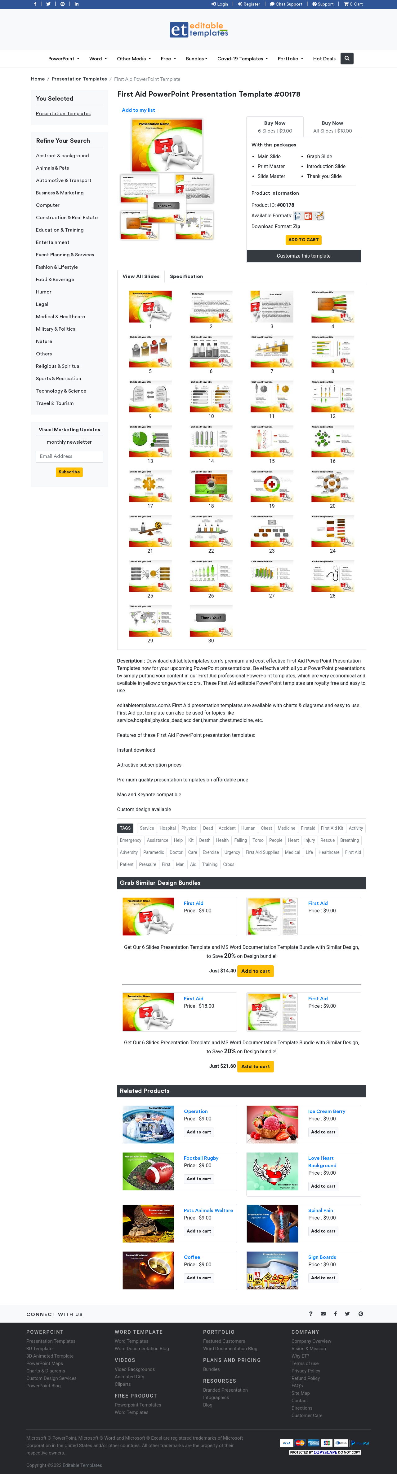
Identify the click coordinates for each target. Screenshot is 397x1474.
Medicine (286, 828)
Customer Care (307, 1415)
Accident (227, 828)
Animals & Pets (52, 168)
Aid (193, 864)
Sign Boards (322, 1257)
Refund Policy (306, 1378)
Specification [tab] (186, 276)
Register (249, 4)
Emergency (130, 840)
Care (192, 852)
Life (309, 852)
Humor (43, 291)
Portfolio (289, 58)
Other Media (132, 58)
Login (220, 4)
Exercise (211, 852)
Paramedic (153, 852)
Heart (293, 840)
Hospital (168, 828)
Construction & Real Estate (67, 217)
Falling (240, 840)
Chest (266, 828)
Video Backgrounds (135, 1369)
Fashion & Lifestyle (57, 267)
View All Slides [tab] (141, 276)
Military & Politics (55, 329)
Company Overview (311, 1341)
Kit (191, 840)
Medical (292, 852)
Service (147, 828)
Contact (300, 1400)
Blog (207, 1405)
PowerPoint (62, 58)
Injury (310, 840)
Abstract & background (62, 155)
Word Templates (132, 1341)
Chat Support (286, 4)
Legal (42, 304)
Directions (302, 1408)
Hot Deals (324, 58)
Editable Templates (82, 1465)
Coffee (192, 1257)
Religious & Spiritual (58, 366)
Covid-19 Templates (240, 58)
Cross (228, 864)
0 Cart (353, 4)
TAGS (125, 828)
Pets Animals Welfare (208, 1210)
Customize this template (304, 256)
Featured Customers (224, 1341)
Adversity (129, 852)
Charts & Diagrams (45, 1371)
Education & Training (60, 230)
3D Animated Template (50, 1356)
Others (44, 353)
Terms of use (305, 1363)
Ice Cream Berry (327, 1111)
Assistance (157, 840)
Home (38, 78)
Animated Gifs (129, 1377)
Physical (189, 828)
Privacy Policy (306, 1371)
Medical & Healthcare (60, 316)
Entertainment (52, 242)
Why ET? (300, 1356)
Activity (356, 828)
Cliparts (123, 1384)
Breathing (349, 840)
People (276, 840)
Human (248, 828)
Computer (48, 205)
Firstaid (308, 828)
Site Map (301, 1393)
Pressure (147, 864)
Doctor (176, 852)
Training (209, 864)
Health (222, 840)
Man (180, 864)
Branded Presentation (225, 1390)
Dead (208, 828)
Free (166, 58)
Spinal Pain (320, 1210)
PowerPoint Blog (43, 1386)
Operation (196, 1111)
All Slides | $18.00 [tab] (332, 127)
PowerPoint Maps (44, 1363)
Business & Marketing (60, 192)
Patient (127, 864)
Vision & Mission (309, 1348)
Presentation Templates (79, 78)
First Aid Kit (332, 828)
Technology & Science (61, 391)
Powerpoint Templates (138, 1405)
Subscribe (69, 472)
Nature (44, 341)
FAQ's (297, 1386)
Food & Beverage (55, 279)
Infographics (216, 1397)
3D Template (39, 1348)
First (166, 864)
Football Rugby (201, 1158)
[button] (347, 58)
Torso (258, 840)
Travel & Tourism (55, 403)
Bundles (195, 58)
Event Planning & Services (65, 254)
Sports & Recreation (58, 378)
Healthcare (329, 852)
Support (323, 4)
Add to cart (255, 971)
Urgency (232, 852)
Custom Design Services (51, 1378)
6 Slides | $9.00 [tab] (275, 127)
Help (178, 840)
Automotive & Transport (63, 180)
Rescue (328, 840)
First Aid (353, 852)
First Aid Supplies (262, 852)
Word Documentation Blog (142, 1348)
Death (205, 840)
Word (96, 58)
